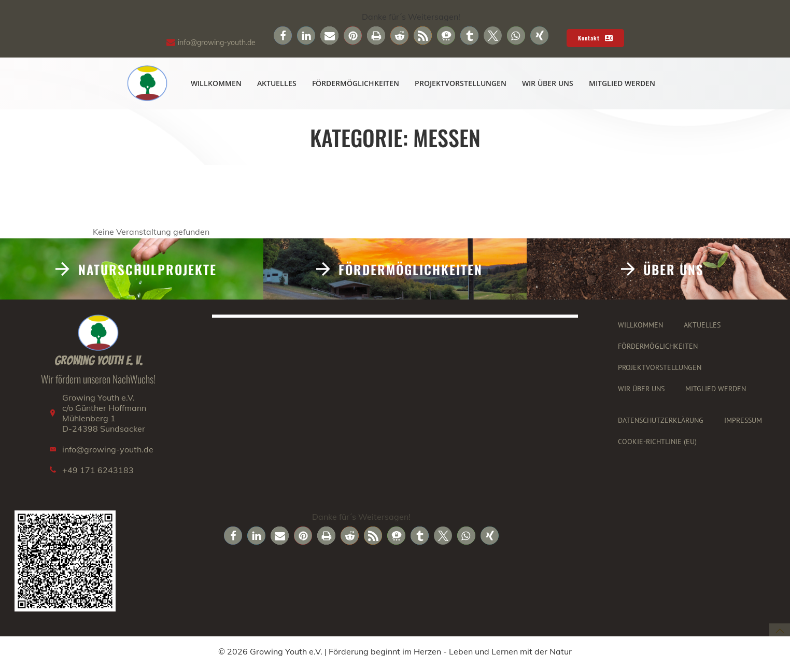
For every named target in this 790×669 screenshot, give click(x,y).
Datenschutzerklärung (661, 423)
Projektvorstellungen (461, 84)
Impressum (744, 423)
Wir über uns (548, 84)
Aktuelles (277, 84)
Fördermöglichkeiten (356, 84)
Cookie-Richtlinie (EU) (657, 444)
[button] (283, 35)
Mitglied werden (622, 84)
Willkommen (216, 84)
